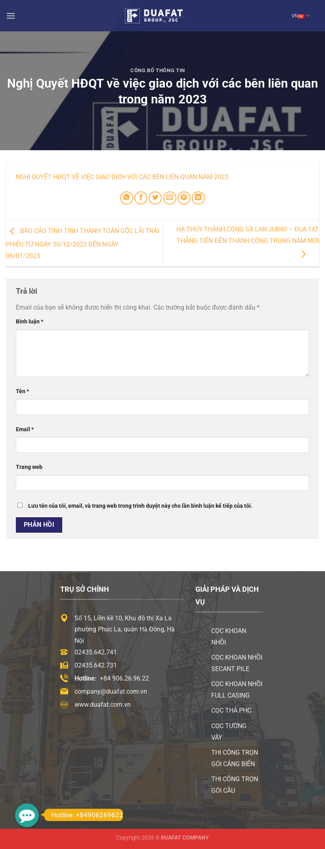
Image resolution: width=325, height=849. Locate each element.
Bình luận (29, 321)
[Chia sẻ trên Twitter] (155, 198)
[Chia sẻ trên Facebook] (140, 198)
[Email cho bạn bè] (169, 198)
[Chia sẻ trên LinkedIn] (198, 198)
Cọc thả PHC (231, 710)
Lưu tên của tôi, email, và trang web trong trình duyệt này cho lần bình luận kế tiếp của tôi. (140, 506)
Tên (22, 391)
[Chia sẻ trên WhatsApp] (126, 198)
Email (25, 429)
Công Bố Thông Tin (157, 70)
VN (300, 15)
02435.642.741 (96, 652)
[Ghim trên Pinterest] (184, 198)
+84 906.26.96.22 (124, 678)
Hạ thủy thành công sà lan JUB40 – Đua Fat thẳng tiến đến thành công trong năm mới (247, 242)
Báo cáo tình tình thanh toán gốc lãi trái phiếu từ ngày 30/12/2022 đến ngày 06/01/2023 (82, 243)
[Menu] (10, 15)
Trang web (29, 467)
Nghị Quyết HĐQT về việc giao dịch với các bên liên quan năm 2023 (121, 177)
